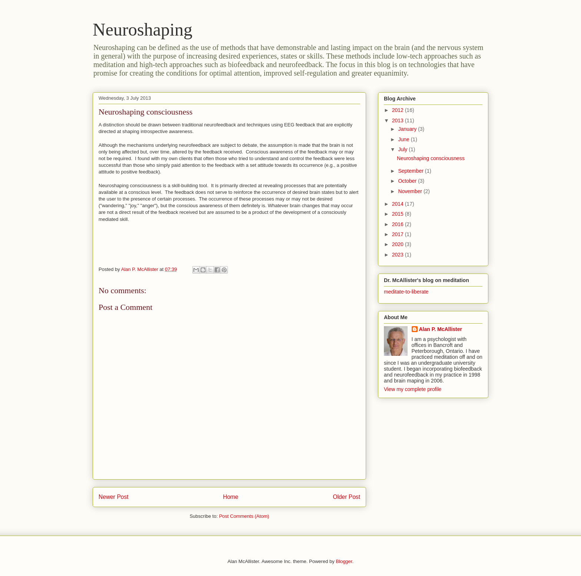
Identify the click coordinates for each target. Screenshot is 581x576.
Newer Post (114, 497)
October (408, 181)
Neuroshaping (142, 29)
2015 (398, 214)
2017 (398, 234)
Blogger (344, 561)
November (410, 191)
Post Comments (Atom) (244, 516)
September (411, 171)
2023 (398, 255)
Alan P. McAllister (440, 329)
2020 (398, 244)
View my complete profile (412, 389)
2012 (398, 110)
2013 (398, 120)
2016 (398, 224)
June (404, 139)
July (403, 149)
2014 (398, 204)
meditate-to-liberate (406, 292)
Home (231, 497)
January (408, 129)
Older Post (346, 497)
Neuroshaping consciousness (431, 158)
